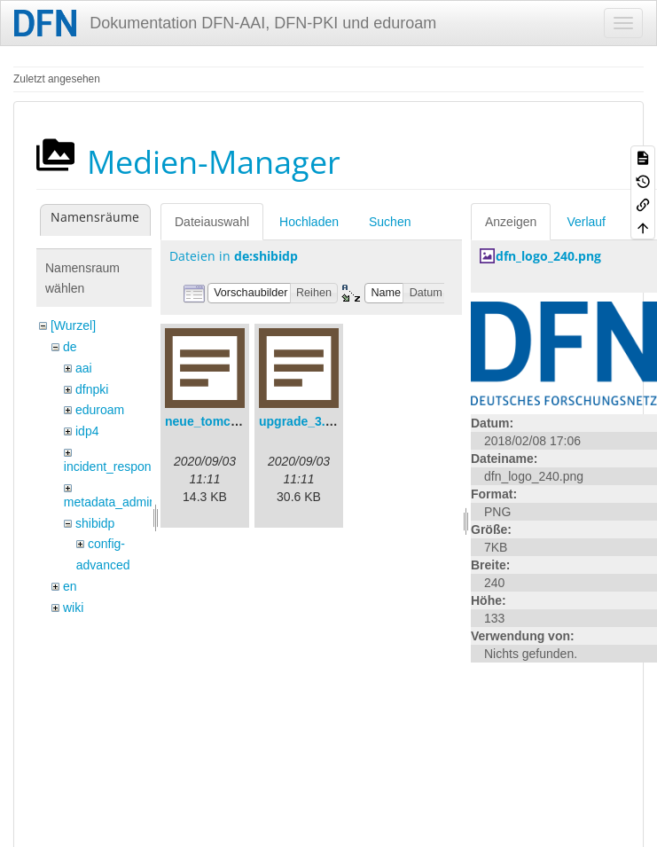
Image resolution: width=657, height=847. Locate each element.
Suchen (390, 222)
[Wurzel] (73, 325)
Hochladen (309, 222)
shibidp (94, 523)
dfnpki (91, 389)
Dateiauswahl (212, 222)
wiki (73, 607)
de (70, 347)
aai (83, 368)
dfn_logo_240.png (548, 255)
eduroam (99, 410)
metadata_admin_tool (124, 502)
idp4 (86, 431)
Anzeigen (510, 222)
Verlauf (586, 222)
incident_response (114, 466)
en (70, 586)
